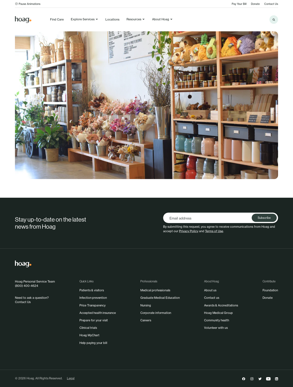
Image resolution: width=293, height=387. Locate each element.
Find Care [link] (57, 19)
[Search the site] (273, 19)
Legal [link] (71, 378)
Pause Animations (27, 3)
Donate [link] (255, 3)
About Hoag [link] (162, 19)
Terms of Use (214, 231)
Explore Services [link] (84, 19)
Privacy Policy (188, 231)
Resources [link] (136, 19)
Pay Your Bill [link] (239, 3)
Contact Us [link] (271, 3)
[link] (23, 19)
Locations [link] (112, 19)
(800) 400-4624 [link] (26, 286)
